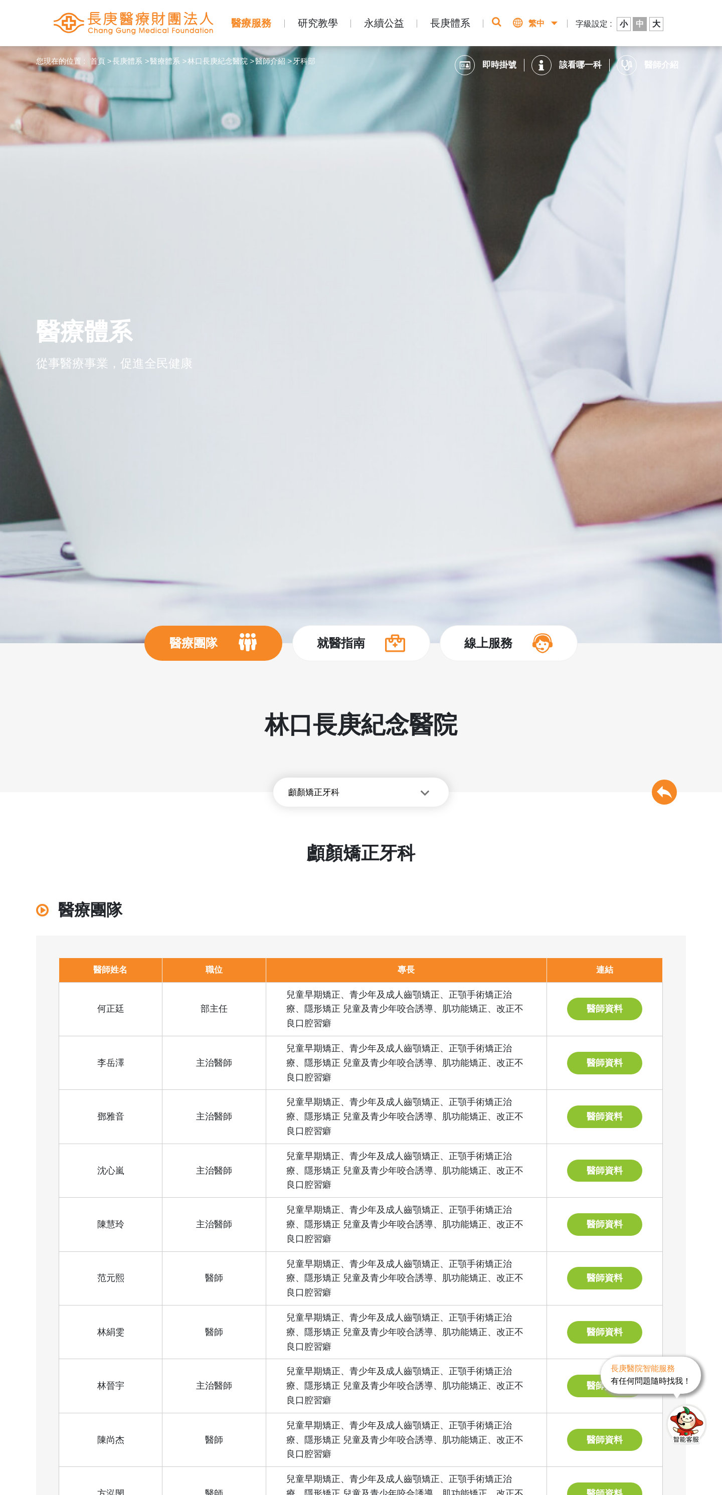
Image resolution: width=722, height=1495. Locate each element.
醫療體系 (165, 61)
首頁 (97, 61)
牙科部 (304, 61)
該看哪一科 (566, 65)
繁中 (536, 23)
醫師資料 (605, 1009)
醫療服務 (251, 23)
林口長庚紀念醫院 (218, 61)
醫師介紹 (270, 61)
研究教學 (318, 23)
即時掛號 (485, 65)
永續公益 (384, 23)
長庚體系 (450, 23)
